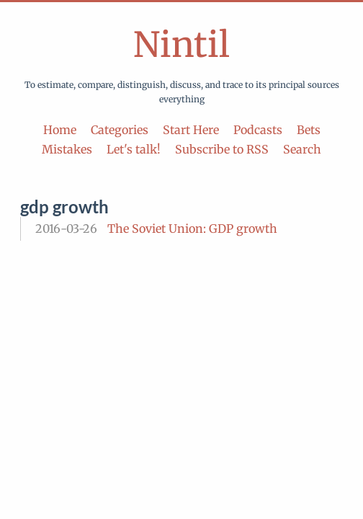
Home (59, 130)
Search (302, 149)
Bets (309, 130)
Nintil (181, 44)
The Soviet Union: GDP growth (192, 228)
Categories (119, 130)
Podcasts (257, 130)
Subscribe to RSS (222, 149)
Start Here (191, 130)
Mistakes (67, 149)
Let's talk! (134, 149)
